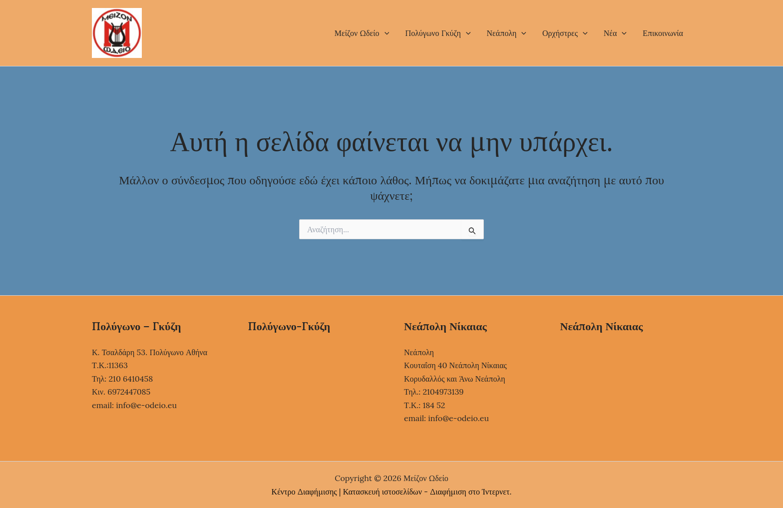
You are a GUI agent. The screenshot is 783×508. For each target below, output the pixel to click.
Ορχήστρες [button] (565, 33)
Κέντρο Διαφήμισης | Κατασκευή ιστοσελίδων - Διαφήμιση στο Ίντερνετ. (392, 492)
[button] (385, 33)
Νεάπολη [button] (507, 33)
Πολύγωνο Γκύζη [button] (437, 33)
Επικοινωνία (663, 33)
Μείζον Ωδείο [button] (362, 33)
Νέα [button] (615, 33)
